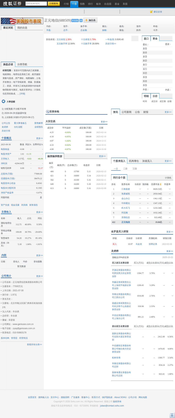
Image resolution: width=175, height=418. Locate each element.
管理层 (14, 338)
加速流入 (147, 161)
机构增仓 (134, 161)
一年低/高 (109, 39)
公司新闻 (126, 112)
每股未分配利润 (8, 188)
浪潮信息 (125, 217)
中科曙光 (125, 203)
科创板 (75, 20)
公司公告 (6, 123)
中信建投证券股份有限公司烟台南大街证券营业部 (121, 348)
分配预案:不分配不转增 (15, 109)
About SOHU (120, 397)
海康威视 (125, 194)
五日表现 (61, 39)
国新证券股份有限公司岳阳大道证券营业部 (121, 336)
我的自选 (22, 27)
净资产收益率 (7, 192)
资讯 (115, 112)
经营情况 (23, 338)
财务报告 (33, 205)
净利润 (4, 163)
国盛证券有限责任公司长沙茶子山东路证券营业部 (121, 306)
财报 (145, 112)
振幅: (104, 30)
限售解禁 (38, 123)
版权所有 (117, 401)
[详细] (22, 93)
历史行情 (6, 131)
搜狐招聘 (65, 397)
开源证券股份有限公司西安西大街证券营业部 (121, 273)
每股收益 (5, 149)
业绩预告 (38, 127)
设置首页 (32, 397)
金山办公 (125, 198)
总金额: (83, 30)
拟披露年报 (21, 113)
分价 (155, 96)
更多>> (39, 138)
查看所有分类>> (34, 344)
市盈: (48, 30)
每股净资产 (6, 154)
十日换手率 (86, 43)
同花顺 (124, 212)
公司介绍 (132, 397)
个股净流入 (119, 161)
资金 (155, 38)
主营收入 (5, 158)
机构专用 (116, 357)
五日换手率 (62, 43)
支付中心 (55, 397)
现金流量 (15, 205)
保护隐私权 (107, 397)
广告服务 (75, 397)
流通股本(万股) (8, 178)
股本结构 (5, 338)
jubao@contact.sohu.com (112, 405)
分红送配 (18, 127)
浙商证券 (153, 244)
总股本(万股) (7, 174)
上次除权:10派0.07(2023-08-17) (19, 117)
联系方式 (96, 397)
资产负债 (5, 205)
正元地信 (51, 20)
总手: (65, 30)
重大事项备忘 (20, 123)
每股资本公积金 (8, 183)
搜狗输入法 (43, 397)
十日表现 (85, 39)
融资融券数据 (54, 156)
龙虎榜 (5, 127)
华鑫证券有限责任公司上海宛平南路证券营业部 (121, 285)
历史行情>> (110, 43)
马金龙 (139, 244)
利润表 (24, 205)
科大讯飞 (125, 208)
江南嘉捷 (125, 189)
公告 (137, 112)
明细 (146, 96)
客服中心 (85, 397)
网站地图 (143, 397)
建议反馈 (158, 12)
